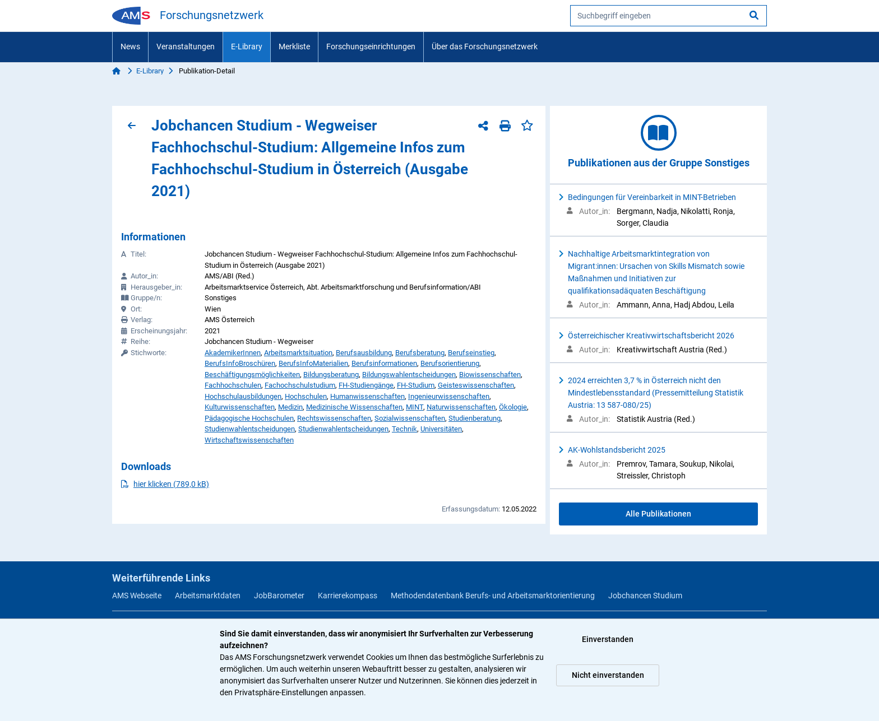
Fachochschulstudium (300, 385)
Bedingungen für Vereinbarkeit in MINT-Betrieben (652, 197)
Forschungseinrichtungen (370, 46)
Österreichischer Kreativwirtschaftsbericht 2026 (651, 335)
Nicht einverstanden (608, 675)
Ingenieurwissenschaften (448, 396)
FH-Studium (415, 385)
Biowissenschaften (490, 374)
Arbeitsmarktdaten (207, 595)
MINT (414, 407)
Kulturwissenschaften (240, 407)
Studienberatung (474, 418)
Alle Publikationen (658, 513)
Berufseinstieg (471, 352)
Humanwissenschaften (367, 396)
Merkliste (294, 46)
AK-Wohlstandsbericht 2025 (616, 449)
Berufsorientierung (449, 363)
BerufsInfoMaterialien (313, 363)
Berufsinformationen (384, 363)
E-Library (246, 46)
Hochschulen (306, 396)
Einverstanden (607, 639)
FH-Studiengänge (366, 385)
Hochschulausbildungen (243, 396)
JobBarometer (279, 595)
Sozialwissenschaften (409, 418)
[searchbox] (668, 15)
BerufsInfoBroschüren (240, 363)
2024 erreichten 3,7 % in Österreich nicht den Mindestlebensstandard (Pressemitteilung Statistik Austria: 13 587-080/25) (655, 393)
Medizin (290, 407)
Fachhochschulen (233, 385)
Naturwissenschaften (461, 407)
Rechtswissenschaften (334, 418)
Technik (404, 429)
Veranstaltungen (185, 46)
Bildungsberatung (331, 374)
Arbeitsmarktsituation (298, 352)
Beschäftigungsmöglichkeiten (252, 374)
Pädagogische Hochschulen (249, 418)
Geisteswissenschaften (476, 385)
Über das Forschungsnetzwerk (485, 46)
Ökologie (513, 407)
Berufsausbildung (364, 352)
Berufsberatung (420, 352)
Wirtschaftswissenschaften (249, 440)
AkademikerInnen (233, 352)
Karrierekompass (347, 595)
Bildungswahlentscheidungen (409, 374)
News (130, 46)
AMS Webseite (136, 595)
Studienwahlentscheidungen (250, 429)
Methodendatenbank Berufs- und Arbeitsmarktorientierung (493, 595)
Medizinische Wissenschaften (354, 407)
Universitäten (441, 429)
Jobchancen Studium (645, 595)
